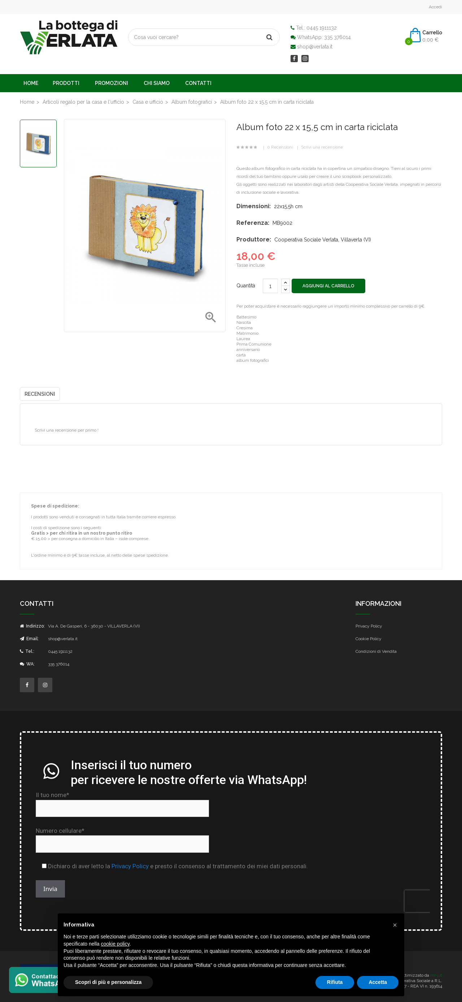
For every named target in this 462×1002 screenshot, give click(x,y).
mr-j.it (436, 975)
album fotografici (252, 360)
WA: (27, 664)
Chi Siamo (157, 83)
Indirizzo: (32, 626)
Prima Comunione (253, 344)
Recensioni (40, 394)
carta (241, 354)
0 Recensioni (280, 147)
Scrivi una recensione (322, 147)
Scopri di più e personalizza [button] (108, 982)
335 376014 (337, 37)
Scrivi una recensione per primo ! (67, 430)
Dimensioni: (253, 206)
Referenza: (252, 223)
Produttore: (253, 239)
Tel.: (27, 651)
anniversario (248, 349)
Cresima (244, 327)
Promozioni (111, 83)
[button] (395, 925)
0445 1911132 (321, 28)
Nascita (243, 322)
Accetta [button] (378, 982)
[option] (38, 143)
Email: (29, 638)
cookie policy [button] (115, 944)
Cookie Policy (369, 638)
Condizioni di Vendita (376, 651)
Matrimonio (247, 333)
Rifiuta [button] (335, 982)
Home (30, 83)
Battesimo (246, 317)
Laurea (243, 338)
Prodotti (66, 83)
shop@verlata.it (314, 47)
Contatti (198, 83)
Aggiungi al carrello (328, 285)
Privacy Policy (369, 626)
